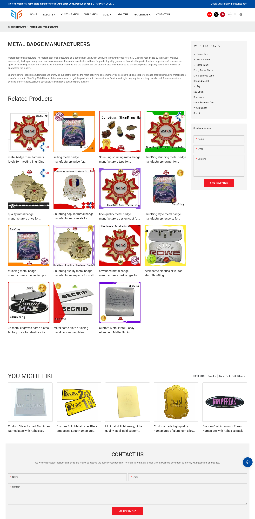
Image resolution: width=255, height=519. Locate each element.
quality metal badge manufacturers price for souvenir (23, 216)
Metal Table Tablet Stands (232, 376)
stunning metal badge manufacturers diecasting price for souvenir (28, 273)
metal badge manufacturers (44, 27)
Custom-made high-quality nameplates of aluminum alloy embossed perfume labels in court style (176, 429)
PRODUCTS (199, 376)
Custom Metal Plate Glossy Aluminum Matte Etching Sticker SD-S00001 (116, 330)
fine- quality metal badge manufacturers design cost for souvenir (118, 216)
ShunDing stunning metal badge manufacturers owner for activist (165, 159)
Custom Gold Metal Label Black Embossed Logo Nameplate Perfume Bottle (77, 429)
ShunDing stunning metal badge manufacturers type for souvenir (120, 159)
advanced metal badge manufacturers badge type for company (118, 273)
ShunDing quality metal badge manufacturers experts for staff (74, 273)
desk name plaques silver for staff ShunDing (163, 273)
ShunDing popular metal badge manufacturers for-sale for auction (74, 216)
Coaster (212, 376)
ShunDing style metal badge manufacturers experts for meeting (163, 216)
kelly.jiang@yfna (225, 3)
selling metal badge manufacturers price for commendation (69, 159)
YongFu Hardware (17, 27)
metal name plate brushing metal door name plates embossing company (71, 330)
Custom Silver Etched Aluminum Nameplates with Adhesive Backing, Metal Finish (29, 429)
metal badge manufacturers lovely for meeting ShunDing (26, 159)
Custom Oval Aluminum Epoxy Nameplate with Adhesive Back (222, 428)
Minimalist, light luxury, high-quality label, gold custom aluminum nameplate (123, 429)
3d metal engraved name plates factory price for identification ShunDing (28, 330)
